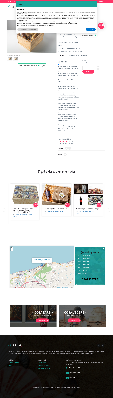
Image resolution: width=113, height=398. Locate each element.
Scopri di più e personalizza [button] (28, 29)
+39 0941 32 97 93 (74, 367)
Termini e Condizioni (44, 368)
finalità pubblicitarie (27, 18)
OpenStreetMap (65, 287)
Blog (10, 365)
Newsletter (72, 377)
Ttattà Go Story (14, 362)
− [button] (11, 250)
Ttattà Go (12, 1)
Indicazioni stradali (38, 261)
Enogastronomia (74, 55)
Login (101, 1)
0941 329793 (90, 279)
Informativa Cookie (43, 365)
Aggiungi (88, 71)
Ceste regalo (83, 55)
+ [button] (11, 248)
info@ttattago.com (75, 372)
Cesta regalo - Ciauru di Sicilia (57, 209)
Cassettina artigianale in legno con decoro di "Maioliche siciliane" (23, 210)
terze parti (43, 15)
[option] (24, 202)
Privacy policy (42, 362)
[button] (95, 4)
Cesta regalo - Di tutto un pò (87, 209)
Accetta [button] (91, 29)
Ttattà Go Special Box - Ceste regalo (42, 259)
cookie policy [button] (23, 13)
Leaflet (58, 287)
